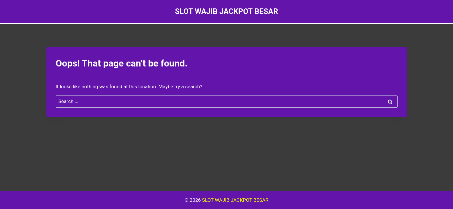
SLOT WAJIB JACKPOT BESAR (235, 200)
